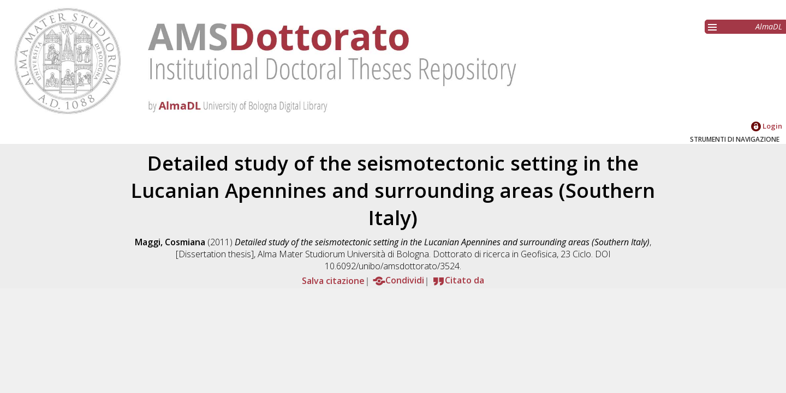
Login (766, 126)
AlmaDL (768, 26)
